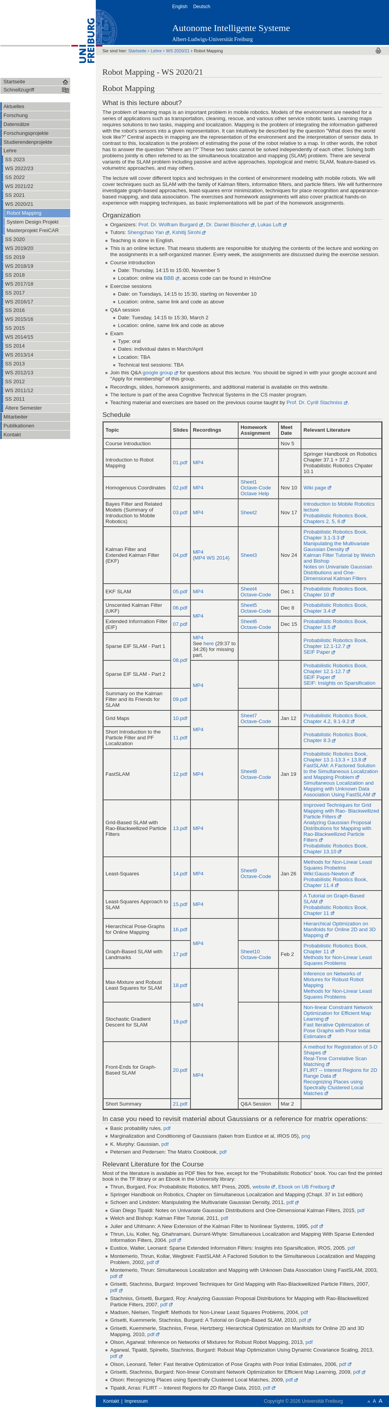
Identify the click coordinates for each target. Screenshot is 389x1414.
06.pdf (180, 608)
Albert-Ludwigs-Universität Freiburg (212, 39)
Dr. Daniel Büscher (227, 224)
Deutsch (202, 6)
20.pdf (180, 1070)
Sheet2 (248, 512)
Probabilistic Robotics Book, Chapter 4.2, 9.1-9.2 (335, 718)
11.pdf (180, 738)
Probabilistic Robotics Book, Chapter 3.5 (335, 624)
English (180, 6)
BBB (169, 278)
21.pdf (180, 1104)
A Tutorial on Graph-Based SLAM (333, 898)
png (305, 1136)
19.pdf (180, 1022)
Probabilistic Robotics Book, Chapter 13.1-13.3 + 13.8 (335, 757)
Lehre (157, 50)
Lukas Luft (270, 224)
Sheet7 (248, 715)
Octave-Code (255, 488)
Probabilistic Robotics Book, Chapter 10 (335, 592)
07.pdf (180, 624)
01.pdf (180, 462)
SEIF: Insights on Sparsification (339, 683)
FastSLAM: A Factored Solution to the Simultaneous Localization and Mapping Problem (340, 771)
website (261, 1187)
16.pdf (180, 929)
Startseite (138, 50)
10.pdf (180, 718)
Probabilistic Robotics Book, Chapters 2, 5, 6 (335, 518)
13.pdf (180, 828)
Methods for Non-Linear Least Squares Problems (337, 960)
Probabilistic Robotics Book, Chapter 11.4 (335, 882)
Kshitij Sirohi (186, 232)
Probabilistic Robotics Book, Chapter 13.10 (335, 848)
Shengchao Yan (146, 232)
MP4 (198, 462)
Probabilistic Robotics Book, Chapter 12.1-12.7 (335, 643)
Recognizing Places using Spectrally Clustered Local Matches (333, 1087)
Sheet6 (248, 621)
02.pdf (180, 488)
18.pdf (180, 985)
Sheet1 (248, 482)
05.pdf (180, 591)
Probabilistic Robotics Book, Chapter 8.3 (335, 737)
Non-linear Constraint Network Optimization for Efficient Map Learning (338, 1013)
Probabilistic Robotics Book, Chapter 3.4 (335, 608)
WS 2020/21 (178, 50)
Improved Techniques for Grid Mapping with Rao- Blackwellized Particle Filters (341, 811)
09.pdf (180, 699)
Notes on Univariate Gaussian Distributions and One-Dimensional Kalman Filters (337, 572)
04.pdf (180, 555)
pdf (167, 1128)
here (209, 643)
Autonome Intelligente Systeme (231, 28)
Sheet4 (248, 589)
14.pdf (180, 874)
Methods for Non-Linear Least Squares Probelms (337, 865)
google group (158, 372)
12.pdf (180, 774)
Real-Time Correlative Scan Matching (335, 1061)
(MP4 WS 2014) (211, 558)
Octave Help (254, 493)
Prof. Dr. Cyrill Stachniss (314, 402)
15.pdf (180, 904)
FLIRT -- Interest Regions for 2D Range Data (340, 1073)
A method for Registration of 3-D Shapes (340, 1050)
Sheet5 (248, 605)
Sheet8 (248, 771)
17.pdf (180, 954)
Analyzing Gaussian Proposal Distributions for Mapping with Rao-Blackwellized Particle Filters (337, 831)
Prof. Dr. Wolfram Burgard (168, 224)
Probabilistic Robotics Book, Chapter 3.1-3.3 (335, 535)
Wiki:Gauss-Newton (326, 874)
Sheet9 (248, 870)
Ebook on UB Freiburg (304, 1187)
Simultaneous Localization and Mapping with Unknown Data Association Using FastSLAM (338, 788)
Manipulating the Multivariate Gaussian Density (336, 546)
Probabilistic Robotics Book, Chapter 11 (335, 910)
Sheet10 (250, 951)
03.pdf (180, 512)
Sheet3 (248, 555)
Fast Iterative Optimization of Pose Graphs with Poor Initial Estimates (336, 1030)
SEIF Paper (316, 652)
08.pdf (180, 660)
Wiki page (314, 488)
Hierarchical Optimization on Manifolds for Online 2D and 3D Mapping (339, 929)
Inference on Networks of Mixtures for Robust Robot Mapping (333, 979)
